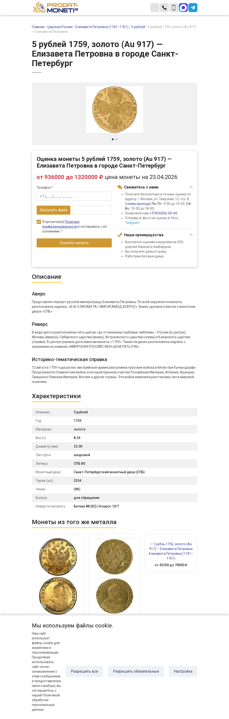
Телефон (45, 187)
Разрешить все (84, 671)
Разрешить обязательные (136, 671)
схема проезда (138, 204)
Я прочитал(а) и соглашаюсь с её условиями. (72, 226)
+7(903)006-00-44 (163, 213)
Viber (174, 218)
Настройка (183, 671)
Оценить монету (74, 243)
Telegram (132, 223)
